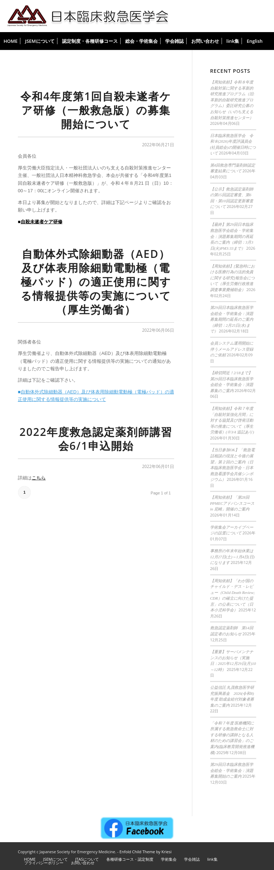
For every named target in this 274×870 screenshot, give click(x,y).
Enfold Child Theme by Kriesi (146, 851)
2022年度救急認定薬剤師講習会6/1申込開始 (96, 438)
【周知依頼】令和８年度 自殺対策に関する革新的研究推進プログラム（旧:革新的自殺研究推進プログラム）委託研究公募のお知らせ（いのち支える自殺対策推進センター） (232, 99)
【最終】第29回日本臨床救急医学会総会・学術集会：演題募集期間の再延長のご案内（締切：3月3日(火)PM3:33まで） (231, 236)
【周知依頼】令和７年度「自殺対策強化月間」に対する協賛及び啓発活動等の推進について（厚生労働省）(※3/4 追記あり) (232, 420)
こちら (39, 477)
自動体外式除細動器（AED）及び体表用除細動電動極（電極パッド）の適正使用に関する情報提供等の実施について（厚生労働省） (96, 281)
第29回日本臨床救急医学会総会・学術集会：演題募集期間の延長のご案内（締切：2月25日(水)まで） (231, 319)
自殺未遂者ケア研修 (41, 221)
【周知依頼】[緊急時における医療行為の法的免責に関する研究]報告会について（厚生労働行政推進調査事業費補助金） (232, 278)
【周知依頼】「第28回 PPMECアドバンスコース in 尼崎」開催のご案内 (232, 503)
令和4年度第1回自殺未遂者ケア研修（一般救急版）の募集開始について (95, 110)
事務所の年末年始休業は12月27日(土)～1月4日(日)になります (232, 557)
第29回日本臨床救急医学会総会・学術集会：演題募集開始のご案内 (231, 770)
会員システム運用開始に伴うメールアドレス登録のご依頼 (231, 349)
